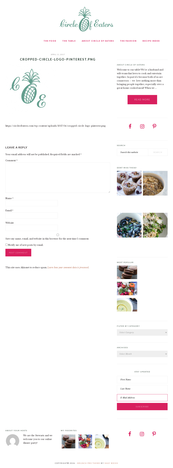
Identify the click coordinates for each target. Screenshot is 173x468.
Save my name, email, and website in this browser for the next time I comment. (47, 238)
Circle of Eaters (86, 19)
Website (9, 223)
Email (9, 210)
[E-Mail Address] (142, 397)
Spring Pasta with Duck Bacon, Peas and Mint (155, 244)
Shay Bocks (111, 463)
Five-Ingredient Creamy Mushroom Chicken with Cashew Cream (154, 204)
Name (9, 198)
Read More (142, 99)
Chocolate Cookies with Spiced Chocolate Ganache (153, 268)
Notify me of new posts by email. (25, 245)
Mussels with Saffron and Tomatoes (128, 244)
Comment (11, 160)
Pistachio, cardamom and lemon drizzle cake (128, 203)
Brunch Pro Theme (88, 463)
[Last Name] (142, 388)
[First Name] (142, 379)
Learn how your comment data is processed (68, 267)
